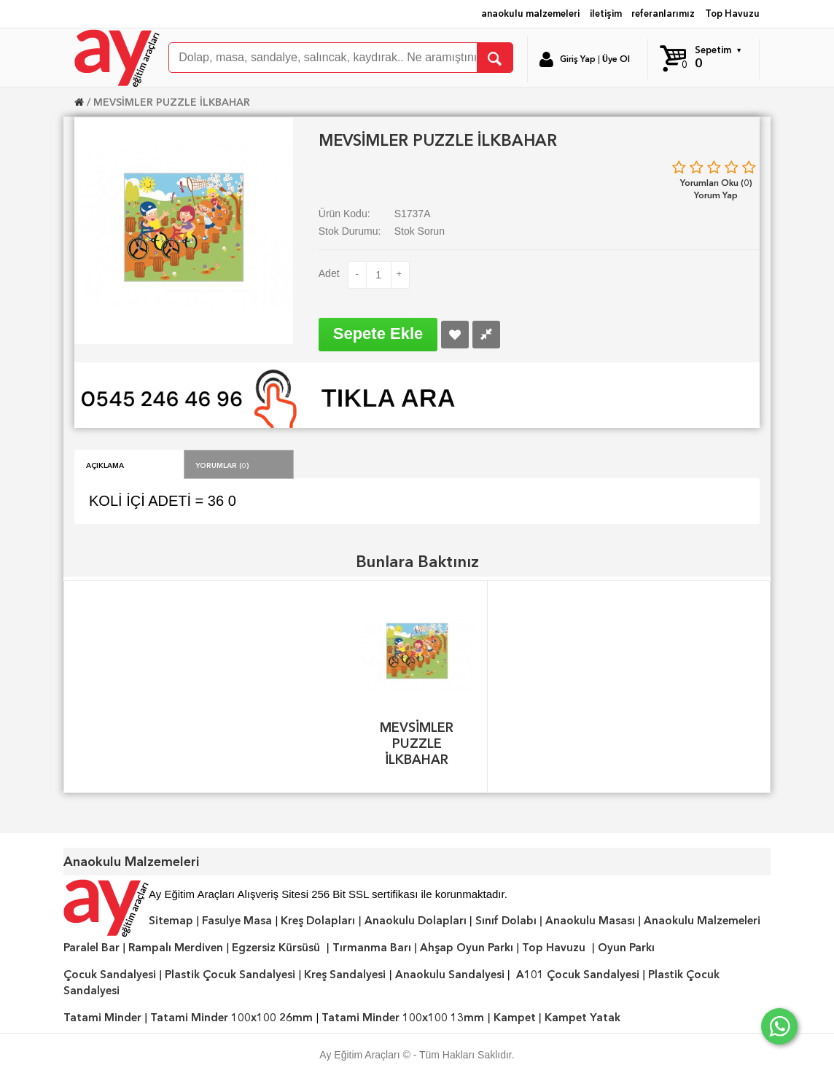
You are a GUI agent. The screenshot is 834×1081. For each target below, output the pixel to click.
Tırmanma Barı (371, 947)
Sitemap (171, 920)
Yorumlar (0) (222, 464)
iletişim (606, 13)
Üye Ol (616, 59)
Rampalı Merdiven (175, 947)
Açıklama (105, 464)
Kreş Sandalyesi (345, 974)
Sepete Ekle (378, 333)
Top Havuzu (732, 13)
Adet (329, 273)
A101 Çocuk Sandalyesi (577, 974)
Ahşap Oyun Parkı (466, 947)
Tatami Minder (102, 1017)
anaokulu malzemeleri (530, 13)
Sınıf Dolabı (506, 920)
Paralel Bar (91, 947)
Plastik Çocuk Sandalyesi (230, 974)
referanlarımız (663, 13)
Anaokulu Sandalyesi (449, 974)
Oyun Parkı (626, 947)
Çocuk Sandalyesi (109, 974)
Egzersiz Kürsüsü (276, 947)
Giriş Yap (578, 59)
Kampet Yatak (582, 1017)
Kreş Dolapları (318, 920)
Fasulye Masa (237, 920)
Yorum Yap (716, 195)
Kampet (515, 1017)
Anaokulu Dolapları (416, 920)
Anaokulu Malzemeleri (702, 920)
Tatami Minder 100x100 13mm (402, 1017)
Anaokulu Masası (590, 920)
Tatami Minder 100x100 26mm (231, 1017)
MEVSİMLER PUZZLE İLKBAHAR (171, 102)
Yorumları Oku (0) (716, 182)
